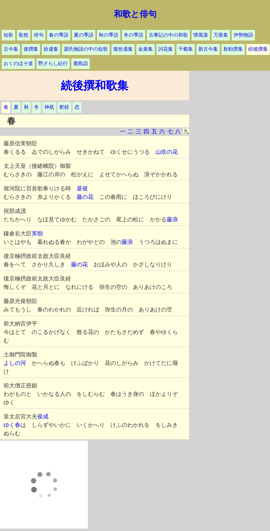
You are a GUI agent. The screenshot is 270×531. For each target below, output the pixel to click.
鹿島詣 (80, 63)
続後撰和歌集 (94, 85)
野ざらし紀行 (53, 63)
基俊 (82, 188)
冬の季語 (133, 35)
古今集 (11, 49)
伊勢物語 (243, 35)
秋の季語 (108, 35)
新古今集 (208, 49)
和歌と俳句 (135, 14)
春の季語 (59, 35)
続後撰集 (258, 49)
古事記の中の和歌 (168, 35)
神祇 (49, 107)
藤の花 (85, 197)
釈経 (64, 107)
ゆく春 (12, 425)
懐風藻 (200, 35)
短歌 (8, 35)
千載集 (185, 49)
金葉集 (145, 49)
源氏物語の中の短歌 (86, 49)
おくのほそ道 (18, 63)
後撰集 (31, 49)
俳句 (39, 35)
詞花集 (165, 49)
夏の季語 (84, 35)
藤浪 (172, 219)
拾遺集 (51, 49)
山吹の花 (166, 152)
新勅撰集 (233, 49)
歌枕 (23, 35)
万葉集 (220, 35)
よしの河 (15, 363)
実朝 (37, 233)
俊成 (43, 416)
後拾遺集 (123, 49)
